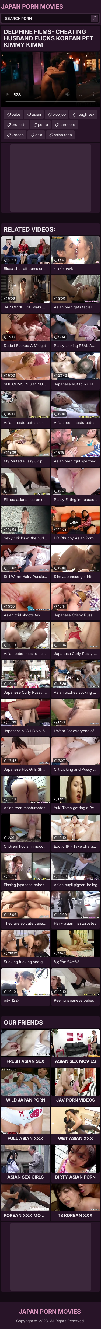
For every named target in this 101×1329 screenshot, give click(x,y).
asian (36, 114)
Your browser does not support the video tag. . (50, 79)
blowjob (59, 114)
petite (43, 124)
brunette (19, 124)
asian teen (63, 134)
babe (16, 114)
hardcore (67, 124)
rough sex (86, 114)
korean (18, 134)
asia (38, 134)
